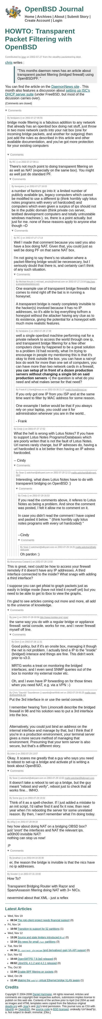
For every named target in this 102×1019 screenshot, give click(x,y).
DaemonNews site (65, 86)
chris (8, 62)
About (59, 16)
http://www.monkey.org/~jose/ (54, 617)
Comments (15, 110)
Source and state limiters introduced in (41, 937)
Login (57, 20)
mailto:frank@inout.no (76, 389)
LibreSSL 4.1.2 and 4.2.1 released (37, 963)
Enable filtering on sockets (36, 971)
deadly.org (11, 1006)
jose (24, 57)
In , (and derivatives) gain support (52, 950)
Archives (44, 16)
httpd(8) (9, 1009)
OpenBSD (24, 1009)
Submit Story (78, 16)
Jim (38, 1006)
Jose (25, 1006)
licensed (61, 1009)
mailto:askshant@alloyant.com (79, 778)
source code (43, 1009)
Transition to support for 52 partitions (39, 928)
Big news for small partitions (37, 941)
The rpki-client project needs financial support (44, 920)
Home (29, 16)
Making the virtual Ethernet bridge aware (49, 980)
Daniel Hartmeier (42, 994)
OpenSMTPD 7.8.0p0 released (35, 958)
